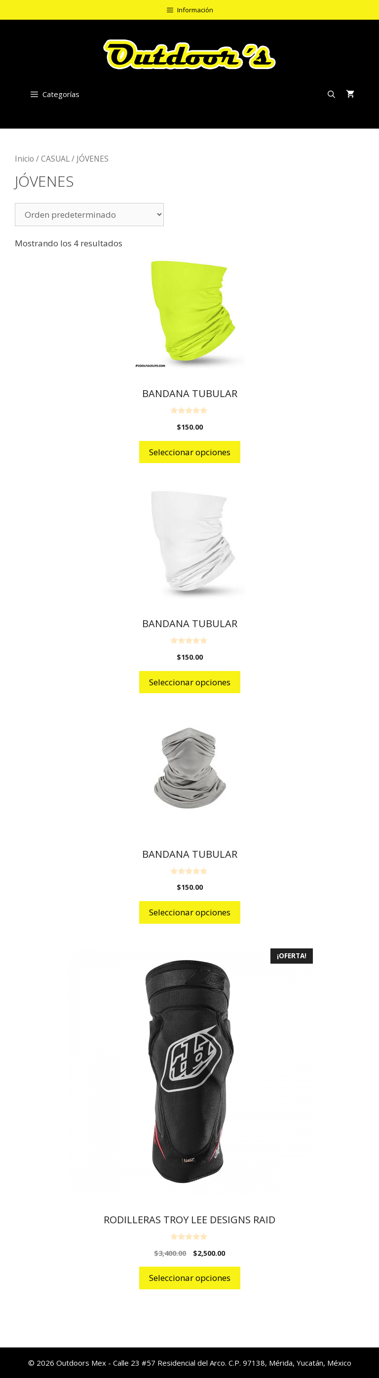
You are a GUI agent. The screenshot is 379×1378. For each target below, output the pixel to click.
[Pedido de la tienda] (89, 214)
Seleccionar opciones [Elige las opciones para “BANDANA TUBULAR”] (189, 452)
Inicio (24, 158)
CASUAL (55, 158)
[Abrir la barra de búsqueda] (331, 94)
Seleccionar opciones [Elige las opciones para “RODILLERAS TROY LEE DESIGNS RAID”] (189, 1277)
